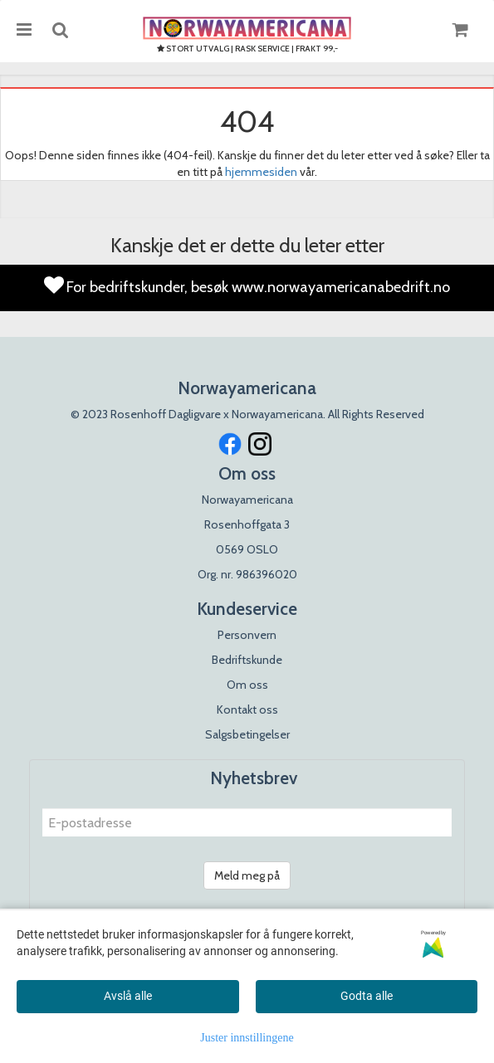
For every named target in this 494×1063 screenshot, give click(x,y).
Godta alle (366, 995)
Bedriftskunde (247, 659)
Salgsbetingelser (247, 734)
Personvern (247, 634)
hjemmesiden (261, 171)
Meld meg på (247, 875)
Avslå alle (128, 995)
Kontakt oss (247, 709)
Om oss (247, 684)
